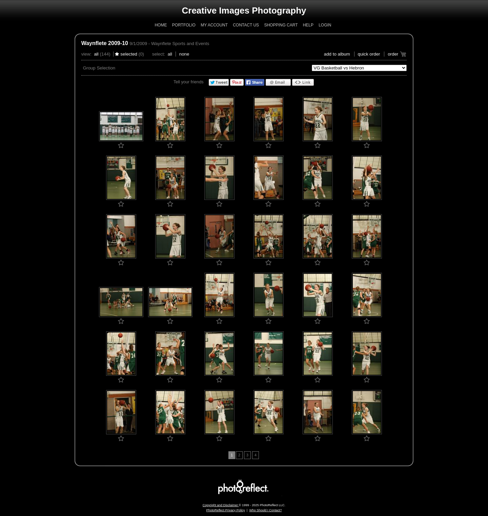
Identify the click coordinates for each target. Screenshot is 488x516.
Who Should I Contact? (265, 510)
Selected (128, 54)
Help (308, 25)
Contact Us (246, 25)
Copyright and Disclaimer (221, 505)
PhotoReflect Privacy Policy (225, 510)
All (96, 54)
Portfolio (184, 25)
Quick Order (369, 54)
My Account (214, 25)
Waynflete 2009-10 (104, 43)
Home (161, 25)
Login (325, 25)
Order (393, 54)
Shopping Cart (281, 25)
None (184, 54)
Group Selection (99, 67)
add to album (337, 54)
